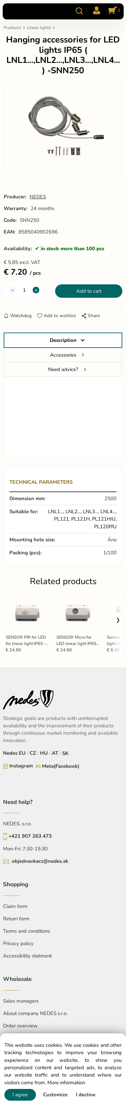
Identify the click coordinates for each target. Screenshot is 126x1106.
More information (66, 1082)
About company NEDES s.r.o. (35, 1013)
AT (55, 753)
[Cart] (113, 11)
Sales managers (21, 1001)
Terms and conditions (26, 931)
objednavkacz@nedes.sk (40, 861)
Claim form (15, 906)
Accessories (63, 355)
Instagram (21, 765)
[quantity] (24, 290)
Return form (16, 918)
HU (44, 753)
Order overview (20, 1025)
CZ (33, 753)
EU (22, 753)
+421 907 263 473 (30, 836)
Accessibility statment (27, 955)
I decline (85, 1094)
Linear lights (39, 28)
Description (63, 340)
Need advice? (63, 369)
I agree (20, 1094)
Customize (55, 1094)
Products (12, 28)
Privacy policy (18, 943)
